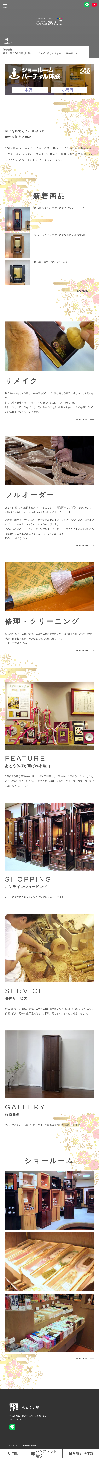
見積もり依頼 (80, 1454)
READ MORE (82, 291)
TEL (12, 1454)
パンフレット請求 (44, 1453)
